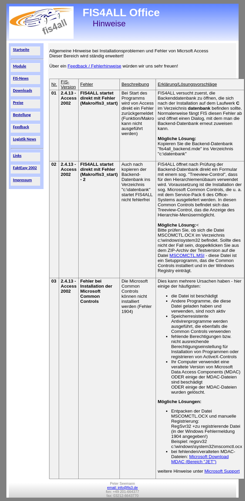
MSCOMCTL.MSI (187, 255)
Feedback (21, 126)
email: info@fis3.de (122, 487)
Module (19, 66)
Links (17, 155)
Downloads (22, 90)
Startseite (21, 49)
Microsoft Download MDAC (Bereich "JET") (199, 459)
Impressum (22, 179)
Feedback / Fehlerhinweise (94, 66)
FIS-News (20, 78)
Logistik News (24, 138)
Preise (18, 102)
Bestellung (22, 114)
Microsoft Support (222, 471)
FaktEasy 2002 (25, 167)
